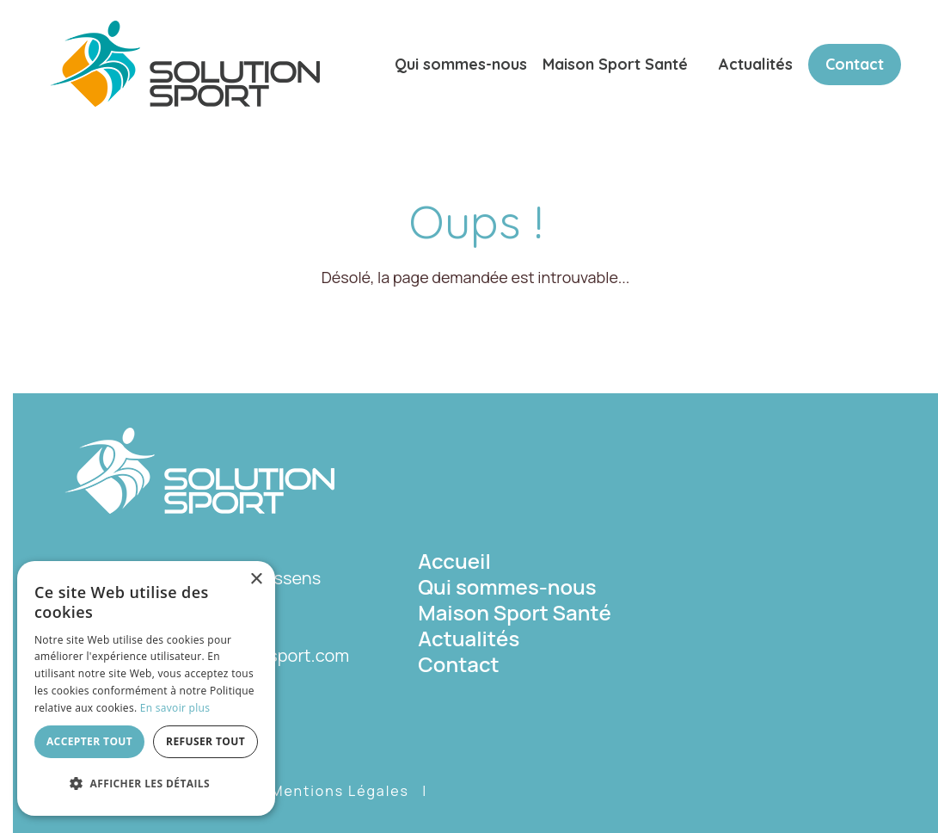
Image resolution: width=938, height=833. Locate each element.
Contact (854, 64)
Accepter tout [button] (89, 741)
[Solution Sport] (185, 61)
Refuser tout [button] (205, 741)
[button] (146, 784)
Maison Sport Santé (615, 64)
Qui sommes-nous (461, 64)
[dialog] (146, 688)
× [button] (255, 579)
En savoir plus (175, 707)
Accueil (454, 560)
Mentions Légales (340, 790)
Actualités (756, 64)
